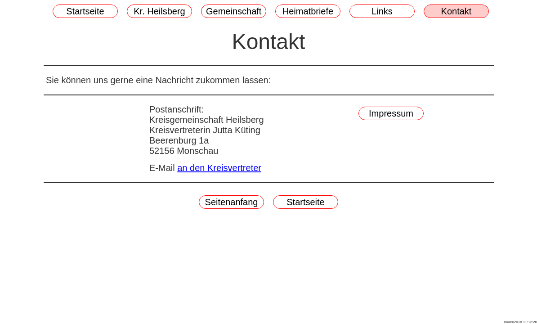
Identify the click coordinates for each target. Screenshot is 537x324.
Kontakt (456, 11)
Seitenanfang (231, 202)
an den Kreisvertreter (219, 168)
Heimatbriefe (307, 11)
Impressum (391, 113)
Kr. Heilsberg (159, 11)
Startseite (85, 11)
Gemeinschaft (233, 11)
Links (382, 11)
